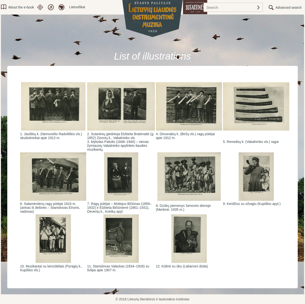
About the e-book (21, 7)
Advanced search (288, 7)
